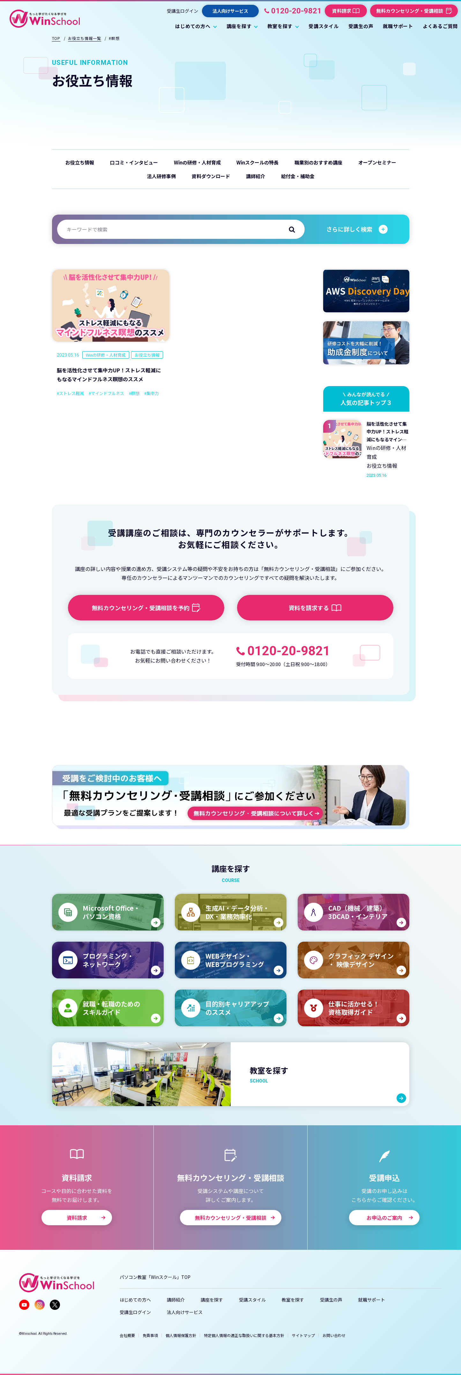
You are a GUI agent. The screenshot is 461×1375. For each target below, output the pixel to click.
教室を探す (293, 1299)
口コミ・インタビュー (134, 162)
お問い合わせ (334, 1335)
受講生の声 (331, 1299)
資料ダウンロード (211, 176)
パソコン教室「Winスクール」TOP (155, 1277)
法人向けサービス (185, 1312)
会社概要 (127, 1335)
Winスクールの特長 (257, 162)
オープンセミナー (377, 162)
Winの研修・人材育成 (197, 162)
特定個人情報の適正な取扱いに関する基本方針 (244, 1335)
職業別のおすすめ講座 (318, 162)
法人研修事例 (161, 176)
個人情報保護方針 (181, 1335)
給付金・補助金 (298, 176)
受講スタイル (252, 1299)
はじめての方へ (135, 1299)
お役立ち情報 (79, 162)
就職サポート (371, 1299)
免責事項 (150, 1335)
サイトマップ (303, 1335)
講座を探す (212, 1299)
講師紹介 (255, 176)
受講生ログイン (182, 11)
